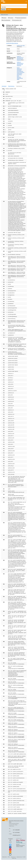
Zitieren (4, 17)
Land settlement (20, 71)
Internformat (19, 86)
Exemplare (4, 86)
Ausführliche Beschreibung (12, 43)
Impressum (13, 857)
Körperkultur (19, 74)
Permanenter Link (17, 20)
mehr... (18, 79)
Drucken (11, 17)
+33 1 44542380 (16, 830)
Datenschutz (19, 857)
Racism (18, 67)
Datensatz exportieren (21, 17)
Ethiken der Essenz (4, 14)
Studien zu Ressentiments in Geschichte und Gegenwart (20, 58)
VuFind (3, 2)
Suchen (3, 9)
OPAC (9, 857)
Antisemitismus (20, 78)
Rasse (18, 75)
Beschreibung (11, 86)
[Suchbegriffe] (14, 5)
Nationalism (19, 70)
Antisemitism (19, 68)
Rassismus (19, 77)
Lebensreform (19, 73)
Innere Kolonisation (20, 72)
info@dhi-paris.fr (16, 835)
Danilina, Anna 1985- (21, 45)
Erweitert (9, 9)
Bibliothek (4, 857)
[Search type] (14, 7)
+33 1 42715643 (16, 832)
